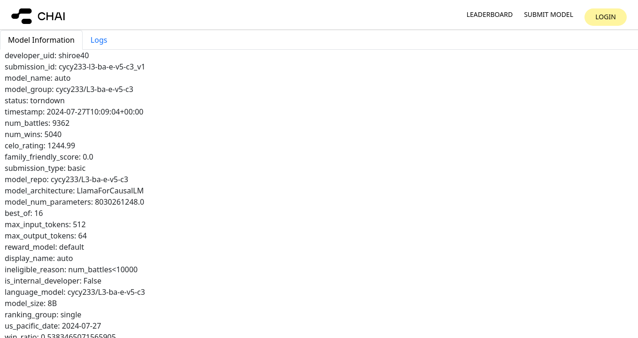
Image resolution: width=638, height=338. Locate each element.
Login (605, 16)
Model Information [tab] (41, 40)
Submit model (548, 15)
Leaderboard (490, 15)
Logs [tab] (99, 40)
